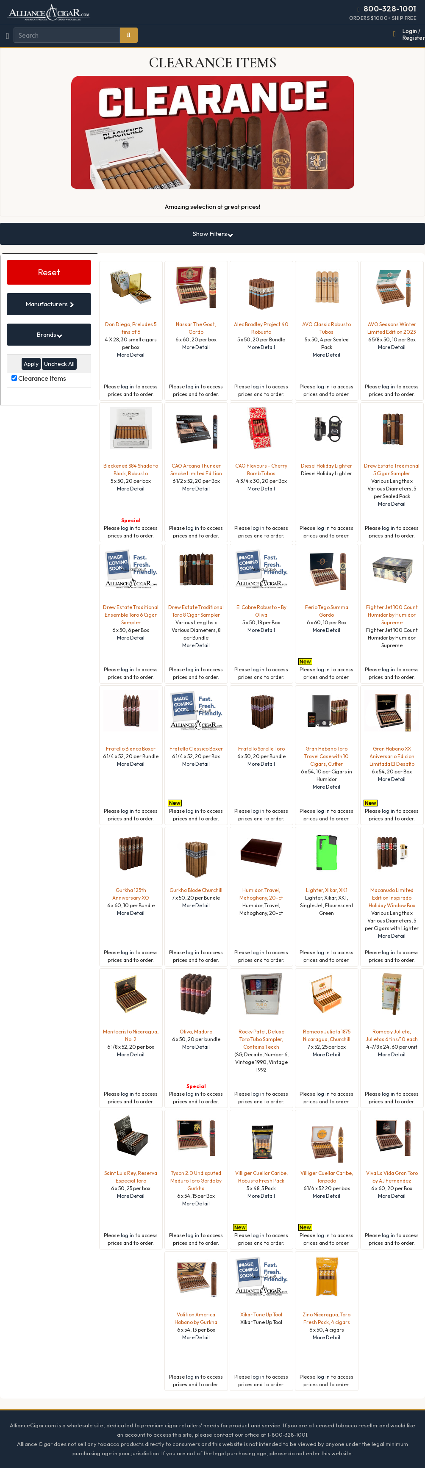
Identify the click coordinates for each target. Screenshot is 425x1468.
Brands (49, 334)
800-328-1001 (390, 9)
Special (131, 520)
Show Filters (213, 234)
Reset (49, 272)
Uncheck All (59, 364)
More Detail (130, 355)
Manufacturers (49, 304)
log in (127, 386)
